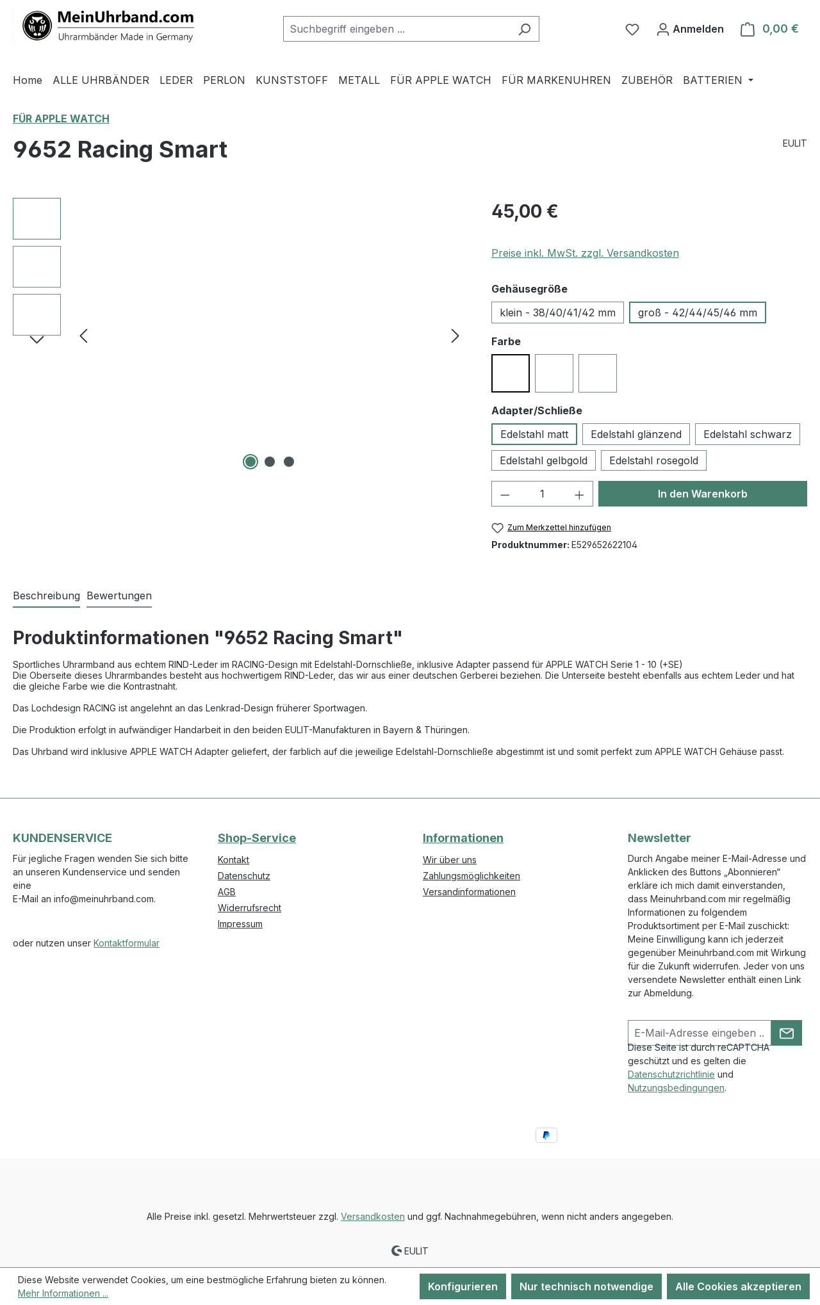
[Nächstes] (455, 336)
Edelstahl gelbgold (543, 460)
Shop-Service (257, 838)
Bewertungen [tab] (119, 595)
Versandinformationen (469, 891)
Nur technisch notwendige (586, 1286)
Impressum (240, 923)
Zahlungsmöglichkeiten (471, 875)
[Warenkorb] (769, 29)
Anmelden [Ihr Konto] (690, 27)
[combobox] (396, 29)
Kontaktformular (127, 942)
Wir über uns (450, 859)
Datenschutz (244, 875)
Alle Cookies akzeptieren (738, 1286)
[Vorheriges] (83, 336)
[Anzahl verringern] (504, 494)
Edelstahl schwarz (747, 434)
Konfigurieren (463, 1286)
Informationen (463, 838)
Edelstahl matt (534, 434)
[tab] (46, 596)
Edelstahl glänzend (636, 434)
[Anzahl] (542, 494)
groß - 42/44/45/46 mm (697, 312)
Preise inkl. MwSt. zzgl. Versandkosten (585, 253)
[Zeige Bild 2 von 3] (270, 462)
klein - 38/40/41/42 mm (558, 312)
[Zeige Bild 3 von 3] (289, 462)
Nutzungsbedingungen (676, 1087)
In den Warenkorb (703, 493)
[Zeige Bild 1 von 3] (250, 462)
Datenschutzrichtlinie (671, 1074)
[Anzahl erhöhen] (579, 494)
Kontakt (233, 859)
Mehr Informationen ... (63, 1293)
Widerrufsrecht (249, 907)
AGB (227, 891)
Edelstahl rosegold (653, 460)
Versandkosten (373, 1216)
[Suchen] (524, 29)
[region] (239, 335)
